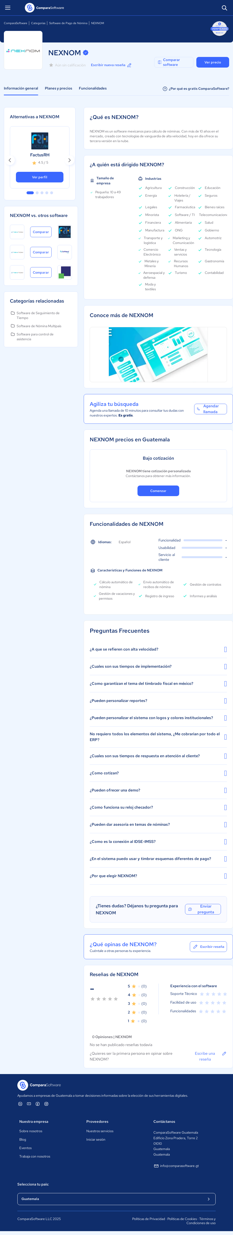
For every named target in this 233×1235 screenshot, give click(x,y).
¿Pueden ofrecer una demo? (158, 790)
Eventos (25, 1148)
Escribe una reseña (211, 1056)
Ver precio (213, 62)
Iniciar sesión (95, 1139)
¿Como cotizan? (158, 773)
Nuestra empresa (33, 1121)
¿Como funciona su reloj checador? (158, 807)
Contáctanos (164, 1121)
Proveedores (97, 1121)
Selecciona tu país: (33, 1184)
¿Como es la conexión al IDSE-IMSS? (158, 842)
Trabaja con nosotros (34, 1156)
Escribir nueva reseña (111, 65)
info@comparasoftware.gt (176, 1166)
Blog (22, 1139)
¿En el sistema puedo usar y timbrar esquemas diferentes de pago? (158, 859)
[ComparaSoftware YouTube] (29, 1104)
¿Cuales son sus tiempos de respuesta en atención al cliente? (158, 756)
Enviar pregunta (201, 909)
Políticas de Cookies (182, 1219)
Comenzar (158, 491)
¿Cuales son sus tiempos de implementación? (158, 666)
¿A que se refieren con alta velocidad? (158, 649)
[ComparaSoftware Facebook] (38, 1104)
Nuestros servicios (99, 1131)
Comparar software (168, 62)
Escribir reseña (208, 947)
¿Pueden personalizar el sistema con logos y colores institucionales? (158, 718)
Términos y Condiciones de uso (201, 1221)
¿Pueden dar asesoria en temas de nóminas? (158, 824)
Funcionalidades (93, 88)
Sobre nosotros (30, 1131)
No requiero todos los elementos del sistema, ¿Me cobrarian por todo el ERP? (158, 736)
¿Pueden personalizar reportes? (158, 701)
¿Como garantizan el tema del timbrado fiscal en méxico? (158, 683)
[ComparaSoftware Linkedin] (20, 1104)
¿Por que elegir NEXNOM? (158, 876)
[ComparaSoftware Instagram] (46, 1104)
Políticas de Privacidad (148, 1219)
